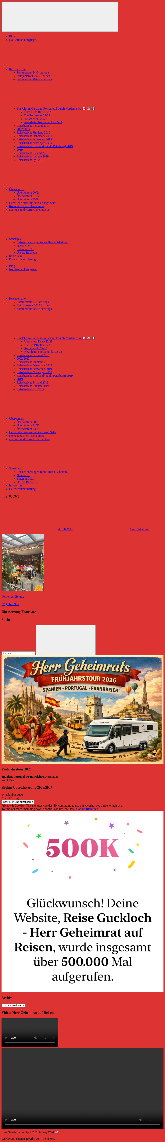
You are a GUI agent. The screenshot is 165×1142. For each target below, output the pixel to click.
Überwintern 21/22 (28, 196)
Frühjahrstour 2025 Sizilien (33, 76)
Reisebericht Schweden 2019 (34, 139)
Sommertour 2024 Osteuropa (34, 79)
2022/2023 (23, 129)
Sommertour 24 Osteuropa (33, 72)
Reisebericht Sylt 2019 (30, 159)
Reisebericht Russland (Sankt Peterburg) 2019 (45, 146)
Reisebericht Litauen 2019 (33, 156)
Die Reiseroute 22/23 (37, 115)
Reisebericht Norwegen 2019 (34, 142)
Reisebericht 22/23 (35, 118)
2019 (20, 149)
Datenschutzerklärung (22, 259)
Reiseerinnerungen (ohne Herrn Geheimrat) (43, 242)
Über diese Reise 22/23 (38, 112)
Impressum (16, 256)
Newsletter (23, 245)
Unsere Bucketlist (27, 252)
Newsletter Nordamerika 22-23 (43, 122)
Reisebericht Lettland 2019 (33, 125)
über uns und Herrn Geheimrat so (29, 209)
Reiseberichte (45, 69)
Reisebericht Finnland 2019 (33, 132)
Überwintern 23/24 (28, 199)
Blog (12, 36)
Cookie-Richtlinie (87, 809)
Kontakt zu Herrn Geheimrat (26, 206)
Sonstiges (43, 238)
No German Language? (23, 39)
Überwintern (45, 189)
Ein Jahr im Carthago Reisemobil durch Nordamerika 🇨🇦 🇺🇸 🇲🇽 (84, 108)
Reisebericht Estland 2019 (32, 153)
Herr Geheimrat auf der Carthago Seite (32, 202)
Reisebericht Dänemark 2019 (34, 136)
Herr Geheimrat (139, 529)
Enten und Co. (25, 249)
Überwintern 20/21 (28, 192)
